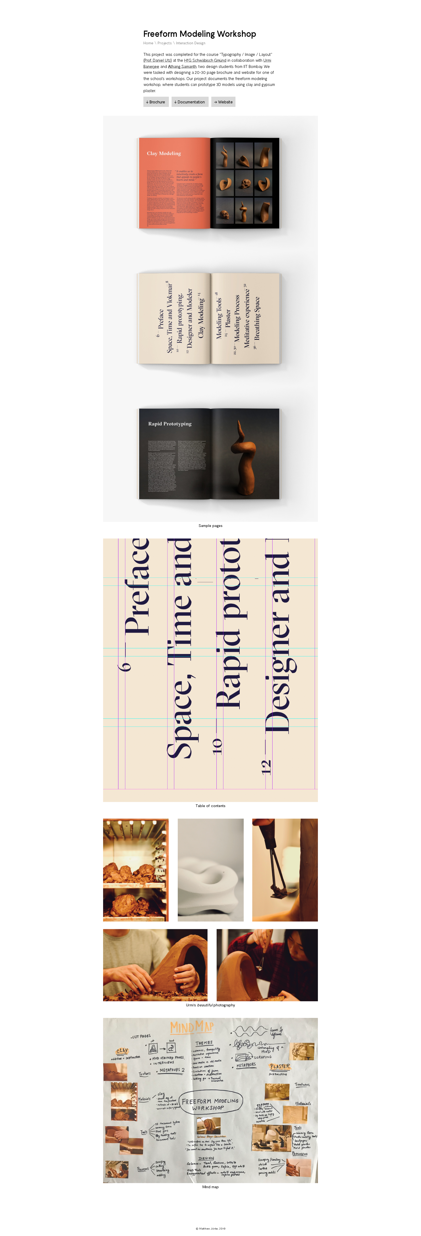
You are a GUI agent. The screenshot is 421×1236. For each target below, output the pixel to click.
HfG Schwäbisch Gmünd (205, 60)
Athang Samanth (182, 66)
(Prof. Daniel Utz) (157, 60)
